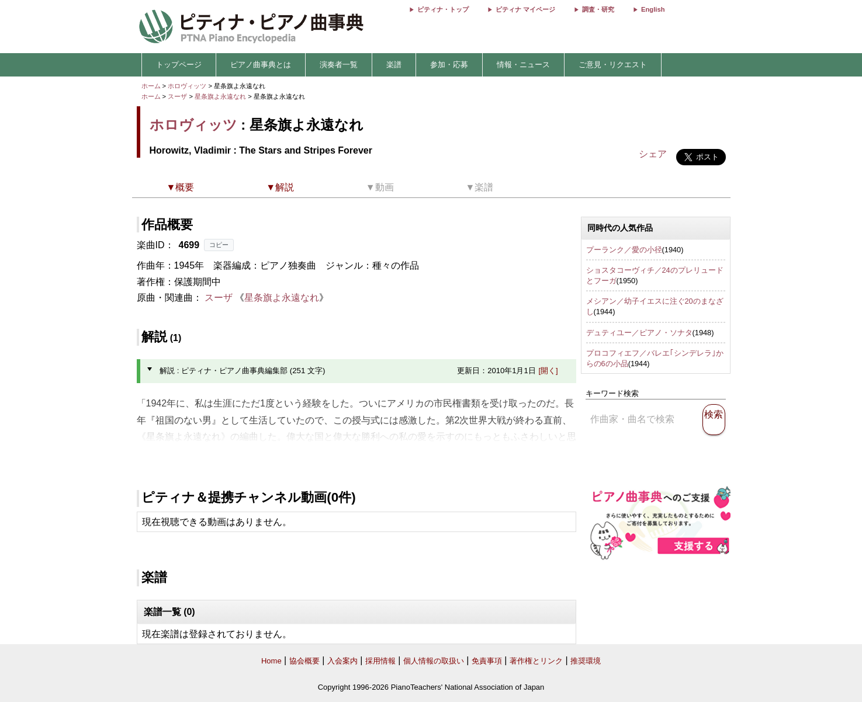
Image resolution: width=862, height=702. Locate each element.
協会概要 (304, 660)
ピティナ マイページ (525, 9)
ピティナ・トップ (443, 9)
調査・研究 (598, 9)
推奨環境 (585, 660)
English (652, 9)
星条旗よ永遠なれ (221, 96)
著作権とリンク (536, 660)
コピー (219, 244)
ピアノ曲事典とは (260, 64)
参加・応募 (449, 64)
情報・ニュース (523, 64)
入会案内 (342, 660)
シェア (653, 154)
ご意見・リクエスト (613, 64)
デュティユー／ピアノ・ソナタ (639, 332)
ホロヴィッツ (187, 85)
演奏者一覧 (339, 64)
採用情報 (380, 660)
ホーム (151, 85)
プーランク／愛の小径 (624, 249)
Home (271, 660)
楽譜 (393, 64)
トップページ (179, 64)
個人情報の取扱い (433, 660)
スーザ (177, 96)
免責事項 (487, 660)
